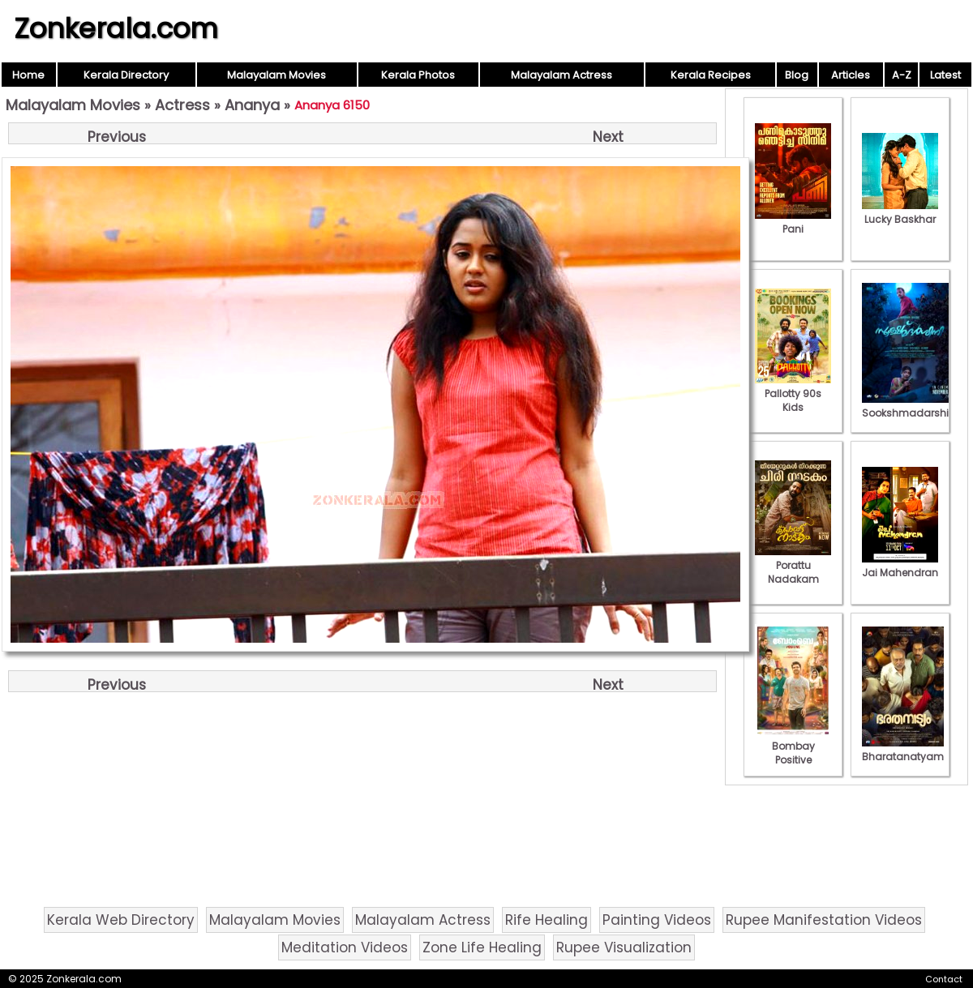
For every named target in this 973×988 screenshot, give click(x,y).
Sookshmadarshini (910, 406)
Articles (850, 75)
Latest (945, 75)
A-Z (901, 75)
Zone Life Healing (482, 947)
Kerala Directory (126, 75)
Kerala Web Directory (121, 920)
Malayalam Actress (561, 75)
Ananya (252, 105)
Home (28, 75)
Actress (182, 105)
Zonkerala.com (116, 28)
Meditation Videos (344, 947)
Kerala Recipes (711, 75)
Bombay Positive (793, 746)
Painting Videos (656, 920)
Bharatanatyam (903, 749)
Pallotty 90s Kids (793, 393)
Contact (943, 979)
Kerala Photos (418, 75)
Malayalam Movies (276, 75)
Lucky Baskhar (900, 212)
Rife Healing (546, 920)
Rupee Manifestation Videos (824, 920)
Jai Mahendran (900, 566)
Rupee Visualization (624, 947)
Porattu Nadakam (793, 565)
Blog (796, 75)
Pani (793, 222)
